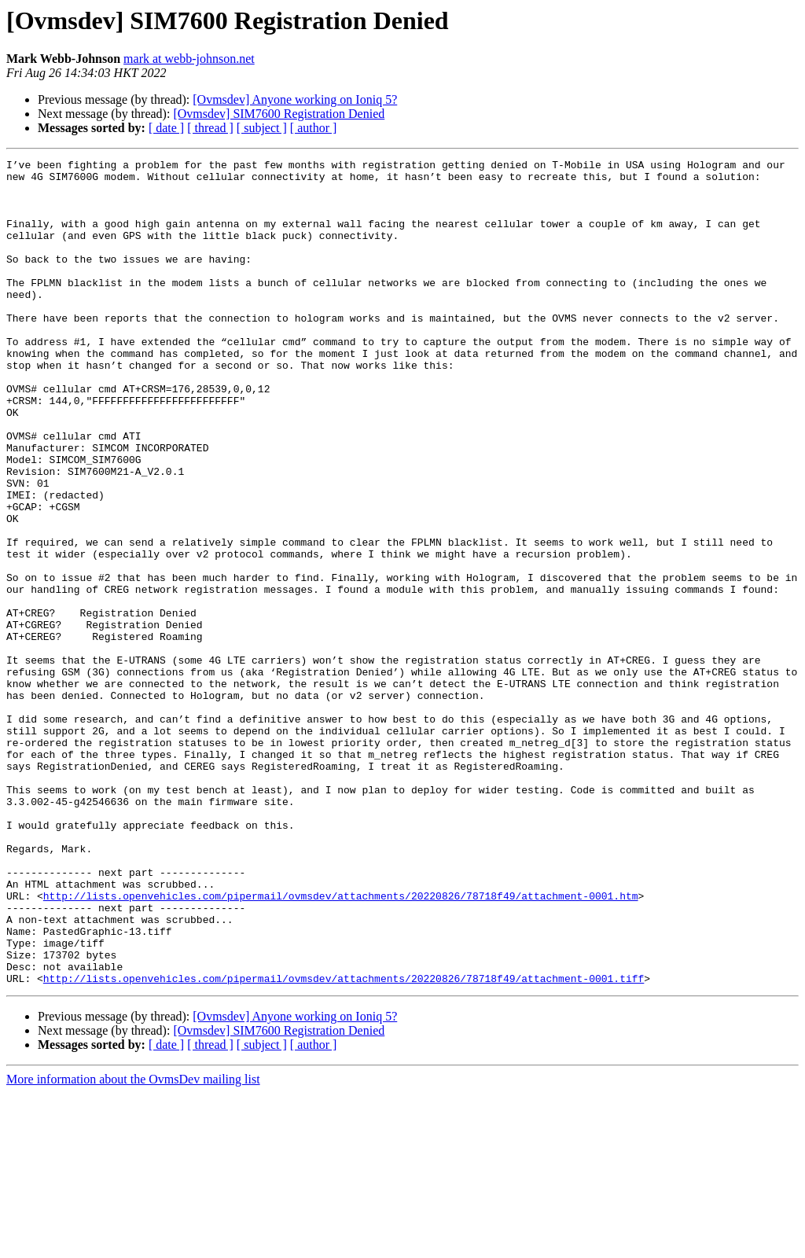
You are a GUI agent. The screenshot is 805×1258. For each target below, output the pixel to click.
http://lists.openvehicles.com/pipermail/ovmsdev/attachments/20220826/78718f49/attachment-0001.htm (340, 1044)
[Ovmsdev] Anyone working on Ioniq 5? (295, 99)
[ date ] (166, 127)
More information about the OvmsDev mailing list (133, 1244)
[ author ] (313, 127)
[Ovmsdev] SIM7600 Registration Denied (278, 113)
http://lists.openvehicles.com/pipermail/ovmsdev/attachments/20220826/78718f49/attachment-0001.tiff (343, 1143)
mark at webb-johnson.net (189, 58)
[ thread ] (210, 127)
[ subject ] (262, 127)
